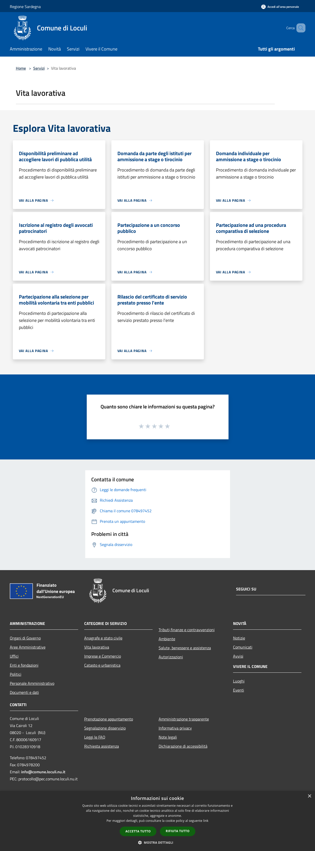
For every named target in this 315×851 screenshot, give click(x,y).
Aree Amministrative (28, 647)
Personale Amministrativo (32, 683)
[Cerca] (299, 28)
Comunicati (242, 647)
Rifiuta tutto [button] (178, 831)
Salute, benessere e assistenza (185, 648)
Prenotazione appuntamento (108, 719)
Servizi (39, 68)
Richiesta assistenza (101, 746)
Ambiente (167, 639)
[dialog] (157, 821)
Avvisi (238, 656)
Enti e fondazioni (24, 665)
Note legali (168, 737)
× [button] (309, 796)
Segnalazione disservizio (105, 728)
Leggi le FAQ (94, 737)
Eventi (238, 690)
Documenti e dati (24, 692)
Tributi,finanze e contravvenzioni (187, 630)
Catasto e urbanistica (102, 665)
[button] (157, 842)
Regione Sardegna (25, 7)
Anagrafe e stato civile (103, 638)
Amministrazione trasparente (184, 719)
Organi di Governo (25, 638)
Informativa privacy (175, 728)
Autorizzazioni (171, 657)
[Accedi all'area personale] (280, 7)
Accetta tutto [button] (138, 831)
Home (21, 68)
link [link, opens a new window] (205, 821)
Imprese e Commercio (102, 656)
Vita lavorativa (96, 647)
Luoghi (239, 681)
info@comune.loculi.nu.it (43, 772)
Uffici (14, 656)
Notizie (239, 638)
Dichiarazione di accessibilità (183, 746)
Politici (15, 674)
